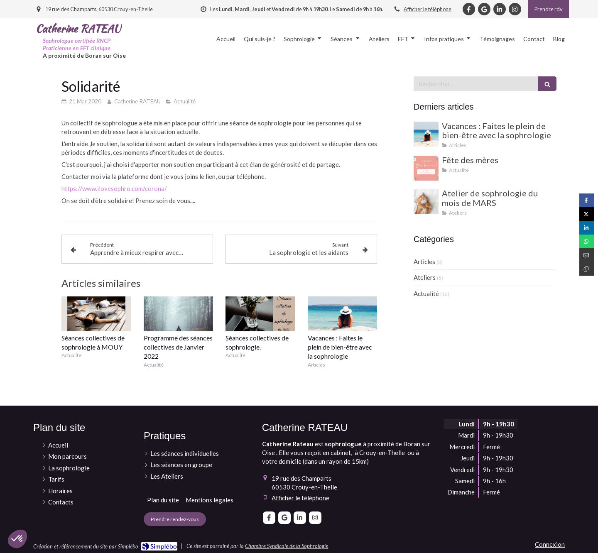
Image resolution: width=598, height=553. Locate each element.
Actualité (426, 293)
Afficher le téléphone (427, 9)
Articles (424, 261)
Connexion (550, 544)
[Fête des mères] (426, 168)
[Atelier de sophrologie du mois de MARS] (426, 201)
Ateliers (425, 277)
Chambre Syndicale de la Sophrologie (286, 546)
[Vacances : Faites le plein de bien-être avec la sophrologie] (426, 134)
